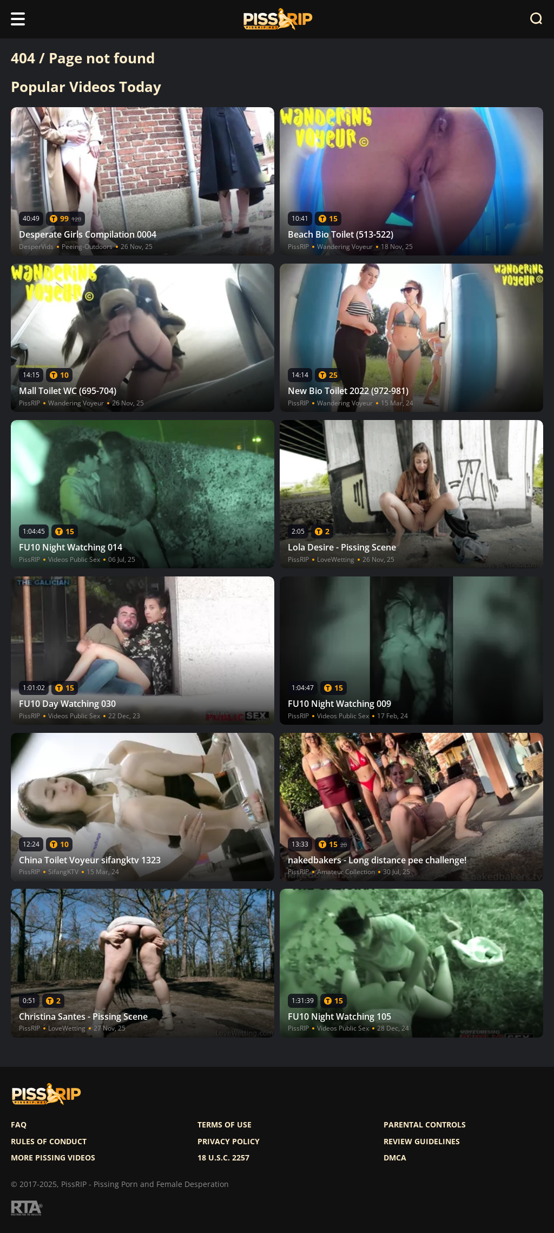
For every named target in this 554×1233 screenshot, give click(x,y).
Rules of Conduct (49, 1141)
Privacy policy (228, 1141)
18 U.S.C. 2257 (223, 1158)
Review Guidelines (422, 1141)
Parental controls (425, 1125)
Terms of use (224, 1125)
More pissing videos (53, 1158)
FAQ (19, 1125)
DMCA (395, 1158)
